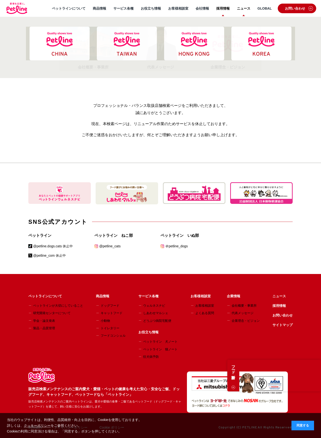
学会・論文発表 (44, 320)
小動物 (105, 320)
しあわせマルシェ (155, 313)
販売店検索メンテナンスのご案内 (69, 25)
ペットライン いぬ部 (179, 235)
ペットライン (39, 235)
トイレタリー (110, 328)
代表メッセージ (242, 313)
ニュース (243, 8)
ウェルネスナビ (154, 305)
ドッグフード (110, 305)
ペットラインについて (69, 8)
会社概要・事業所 (244, 305)
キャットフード (112, 313)
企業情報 (233, 296)
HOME (33, 25)
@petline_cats (110, 246)
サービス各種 (123, 8)
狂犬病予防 (151, 357)
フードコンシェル (113, 335)
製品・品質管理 (44, 328)
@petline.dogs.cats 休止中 (53, 246)
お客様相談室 (178, 8)
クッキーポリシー (37, 425)
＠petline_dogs (176, 246)
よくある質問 (204, 313)
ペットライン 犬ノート (160, 341)
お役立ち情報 (151, 8)
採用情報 (223, 8)
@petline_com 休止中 (49, 255)
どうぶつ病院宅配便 (157, 320)
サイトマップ (282, 325)
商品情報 (99, 8)
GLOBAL (265, 8)
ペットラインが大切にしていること (58, 305)
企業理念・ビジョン (246, 320)
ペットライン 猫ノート (160, 349)
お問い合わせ (299, 8)
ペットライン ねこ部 (113, 235)
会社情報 (202, 8)
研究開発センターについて (52, 313)
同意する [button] (302, 425)
